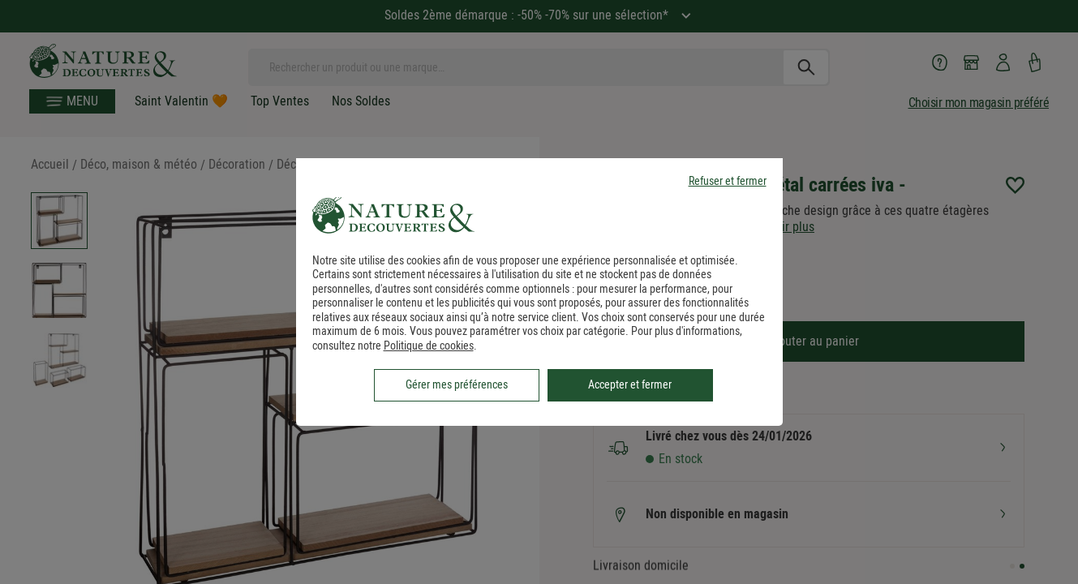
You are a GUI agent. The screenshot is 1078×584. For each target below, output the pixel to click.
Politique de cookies (429, 345)
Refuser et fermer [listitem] (728, 181)
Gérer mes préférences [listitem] (457, 384)
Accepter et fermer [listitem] (630, 384)
